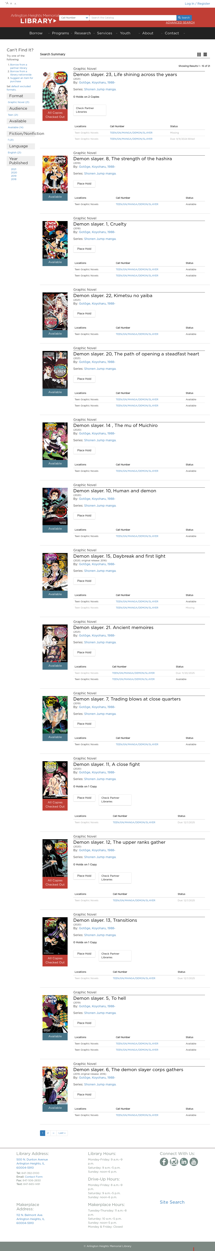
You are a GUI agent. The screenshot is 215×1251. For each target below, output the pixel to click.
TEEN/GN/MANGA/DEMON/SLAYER (131, 133)
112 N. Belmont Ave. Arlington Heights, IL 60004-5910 (30, 1219)
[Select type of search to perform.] (74, 18)
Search (184, 17)
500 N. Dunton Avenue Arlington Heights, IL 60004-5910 (32, 1163)
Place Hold (84, 183)
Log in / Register (197, 3)
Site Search (172, 1202)
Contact (172, 33)
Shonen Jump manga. (100, 89)
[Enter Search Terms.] (133, 18)
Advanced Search (180, 22)
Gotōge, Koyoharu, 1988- (97, 82)
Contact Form (34, 1177)
